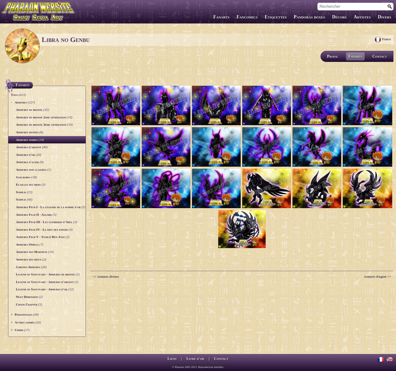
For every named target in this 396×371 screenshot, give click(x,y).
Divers (384, 16)
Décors (339, 16)
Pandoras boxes (309, 16)
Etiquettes (276, 16)
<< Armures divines (106, 276)
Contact (379, 56)
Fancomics (247, 16)
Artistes (362, 16)
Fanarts (221, 16)
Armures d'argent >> (377, 276)
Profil (332, 56)
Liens (172, 359)
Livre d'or (195, 359)
